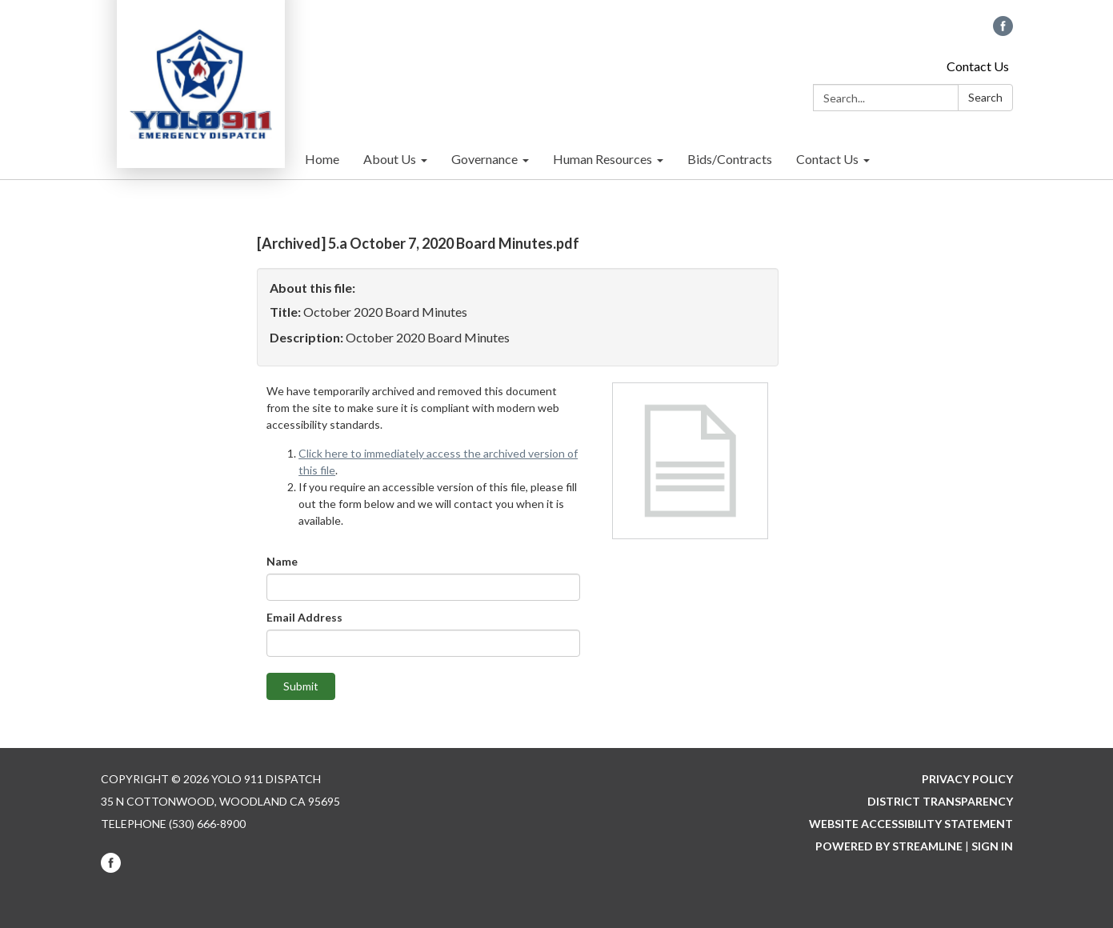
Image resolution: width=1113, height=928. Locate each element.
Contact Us (978, 66)
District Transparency (940, 801)
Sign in (992, 846)
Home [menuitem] (322, 158)
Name (282, 561)
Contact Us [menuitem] (827, 158)
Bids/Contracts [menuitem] (729, 158)
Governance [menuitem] (484, 158)
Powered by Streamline (889, 846)
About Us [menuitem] (389, 158)
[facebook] (1003, 30)
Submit (300, 686)
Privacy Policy (967, 779)
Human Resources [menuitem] (602, 158)
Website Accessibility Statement (911, 823)
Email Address (304, 617)
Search (985, 97)
